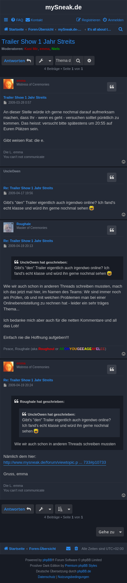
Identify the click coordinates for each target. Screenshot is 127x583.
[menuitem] (17, 20)
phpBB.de (84, 571)
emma (45, 49)
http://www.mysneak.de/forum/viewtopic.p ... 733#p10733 (54, 462)
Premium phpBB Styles (81, 565)
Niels (55, 49)
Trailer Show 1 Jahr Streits (38, 41)
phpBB (47, 560)
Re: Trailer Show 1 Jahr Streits (28, 188)
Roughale (24, 224)
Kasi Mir (31, 49)
